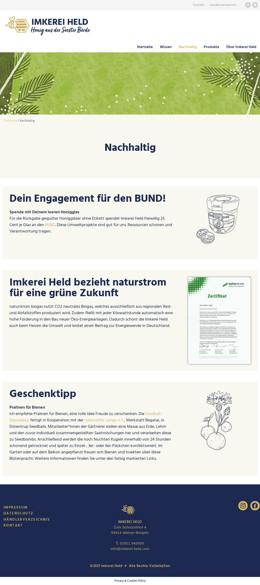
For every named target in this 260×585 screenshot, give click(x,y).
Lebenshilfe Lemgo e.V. (106, 420)
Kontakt (198, 5)
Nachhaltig (188, 46)
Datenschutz (18, 513)
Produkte (211, 46)
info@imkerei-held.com (130, 549)
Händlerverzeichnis (222, 5)
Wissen (166, 46)
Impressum (16, 507)
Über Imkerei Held (241, 46)
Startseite (145, 46)
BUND (50, 225)
